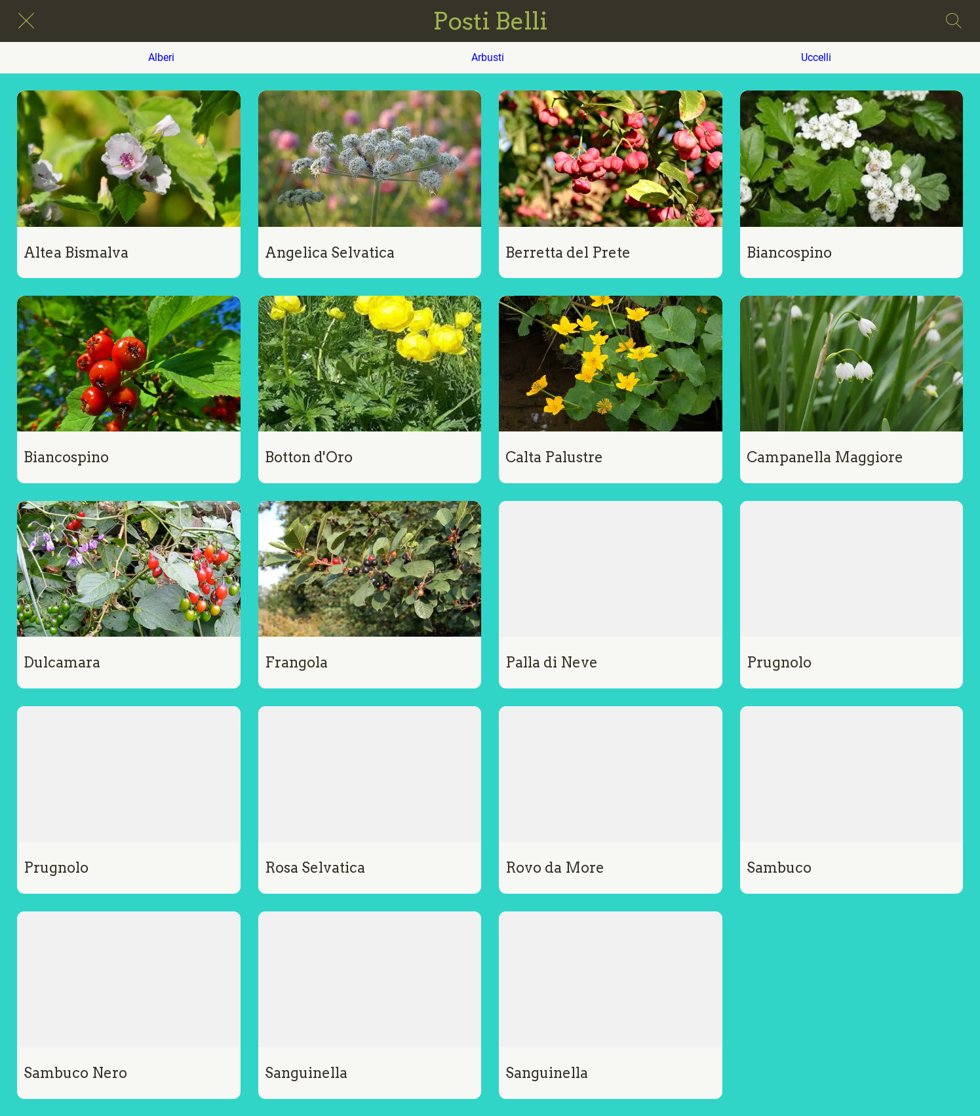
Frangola (296, 662)
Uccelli (816, 57)
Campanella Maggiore (825, 457)
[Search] (954, 21)
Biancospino (789, 252)
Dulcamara (62, 662)
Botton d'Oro (309, 457)
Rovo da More (554, 867)
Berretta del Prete (568, 252)
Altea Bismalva (76, 252)
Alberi (161, 57)
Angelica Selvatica (330, 252)
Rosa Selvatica (315, 867)
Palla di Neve (551, 662)
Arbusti (487, 57)
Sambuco (779, 867)
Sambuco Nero (75, 1072)
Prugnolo (779, 662)
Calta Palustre (554, 457)
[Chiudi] (26, 21)
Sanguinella (306, 1072)
